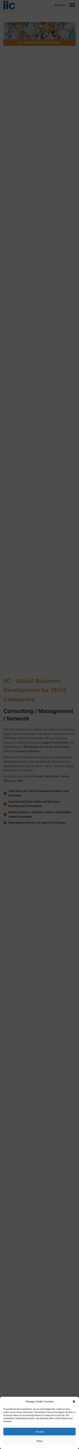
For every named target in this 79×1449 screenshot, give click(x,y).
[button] (74, 1401)
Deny (39, 1440)
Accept (39, 1431)
